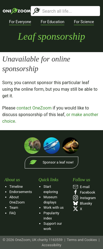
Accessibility (52, 245)
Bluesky (82, 203)
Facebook (84, 192)
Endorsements (20, 192)
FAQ (12, 213)
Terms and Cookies (82, 240)
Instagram (84, 198)
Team (13, 207)
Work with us (53, 207)
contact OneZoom (34, 108)
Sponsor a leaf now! (58, 162)
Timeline (16, 186)
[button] (20, 22)
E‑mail (81, 187)
